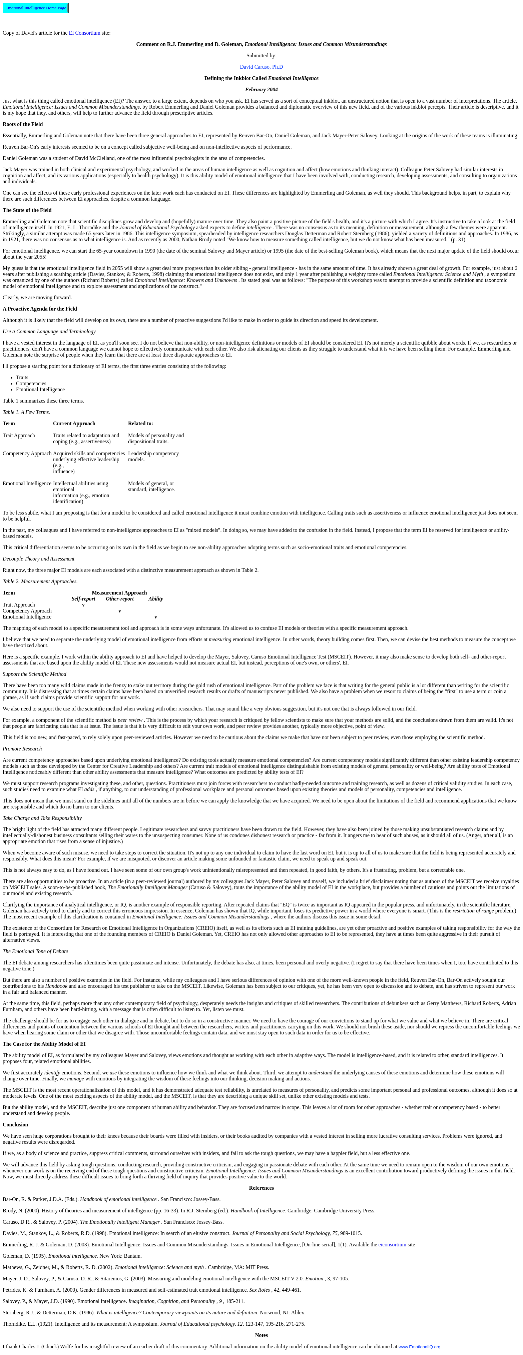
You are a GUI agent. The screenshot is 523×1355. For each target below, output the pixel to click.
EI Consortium (84, 33)
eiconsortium (393, 1244)
